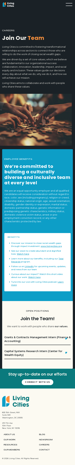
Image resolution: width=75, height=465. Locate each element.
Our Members (12, 450)
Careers (44, 445)
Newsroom (46, 440)
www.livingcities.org (51, 246)
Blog (42, 434)
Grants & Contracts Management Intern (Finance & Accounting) (37, 339)
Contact (44, 450)
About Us (9, 434)
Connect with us (37, 382)
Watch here (23, 254)
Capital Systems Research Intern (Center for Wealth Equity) (33, 353)
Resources (10, 445)
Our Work (10, 440)
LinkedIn (29, 266)
